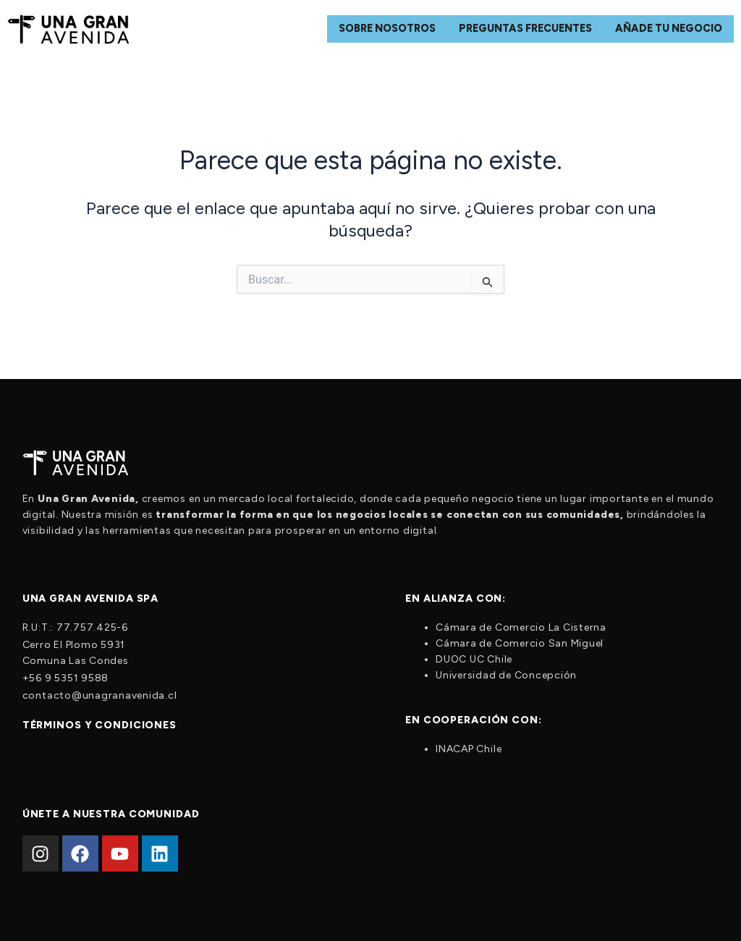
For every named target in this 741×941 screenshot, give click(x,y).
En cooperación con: (473, 720)
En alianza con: (455, 598)
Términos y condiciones (99, 725)
